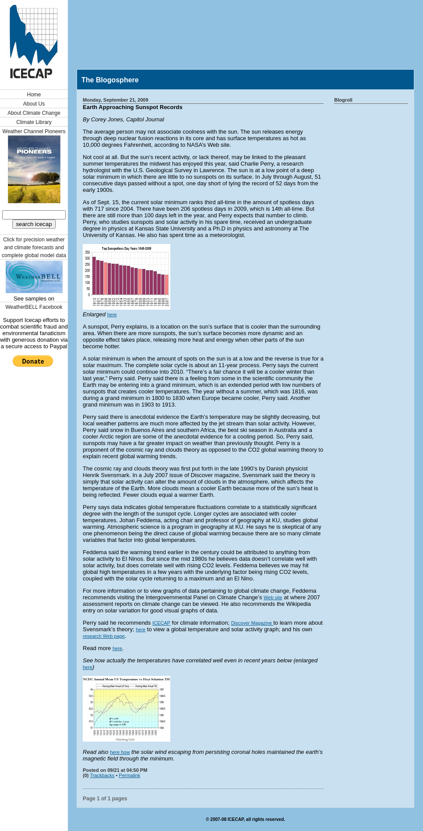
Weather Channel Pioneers (34, 131)
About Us (34, 104)
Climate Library (34, 122)
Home (34, 95)
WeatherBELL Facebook (33, 307)
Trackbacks (102, 775)
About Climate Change (33, 113)
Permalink (129, 775)
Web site (273, 597)
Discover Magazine (252, 623)
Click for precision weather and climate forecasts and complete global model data (34, 247)
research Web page (104, 636)
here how (120, 752)
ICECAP (161, 623)
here (112, 314)
